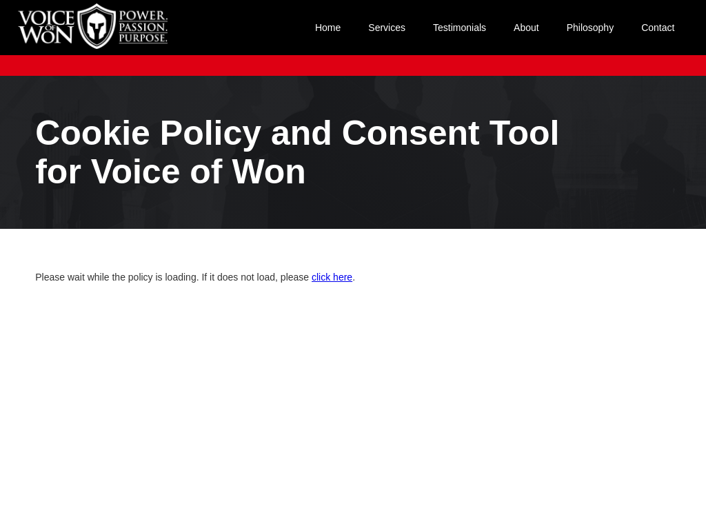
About (526, 27)
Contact (657, 27)
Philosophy (590, 27)
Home (328, 27)
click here (332, 277)
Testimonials (459, 27)
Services (386, 27)
